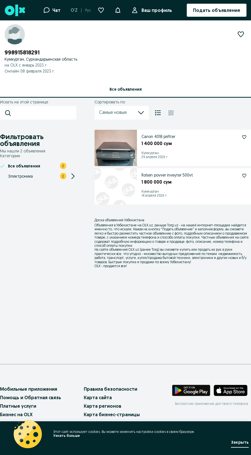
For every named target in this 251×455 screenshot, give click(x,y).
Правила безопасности (110, 389)
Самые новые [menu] (121, 112)
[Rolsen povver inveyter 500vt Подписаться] (244, 175)
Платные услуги (18, 406)
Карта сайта (98, 397)
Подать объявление (177, 229)
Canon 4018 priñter (158, 136)
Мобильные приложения (28, 389)
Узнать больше (66, 435)
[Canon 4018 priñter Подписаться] (244, 137)
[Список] (158, 113)
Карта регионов (102, 406)
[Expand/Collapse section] (73, 176)
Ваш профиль (155, 10)
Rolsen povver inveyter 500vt (167, 175)
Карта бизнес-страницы (112, 414)
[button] (117, 9)
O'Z (74, 10)
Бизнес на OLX (16, 414)
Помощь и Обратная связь (30, 397)
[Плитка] (171, 113)
